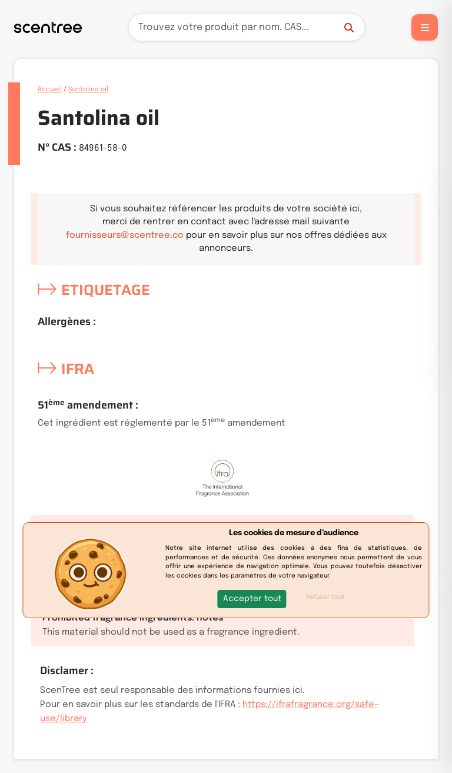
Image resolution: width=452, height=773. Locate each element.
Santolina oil (88, 89)
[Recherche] (246, 27)
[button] (252, 599)
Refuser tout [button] (325, 597)
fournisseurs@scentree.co (125, 235)
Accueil (50, 89)
